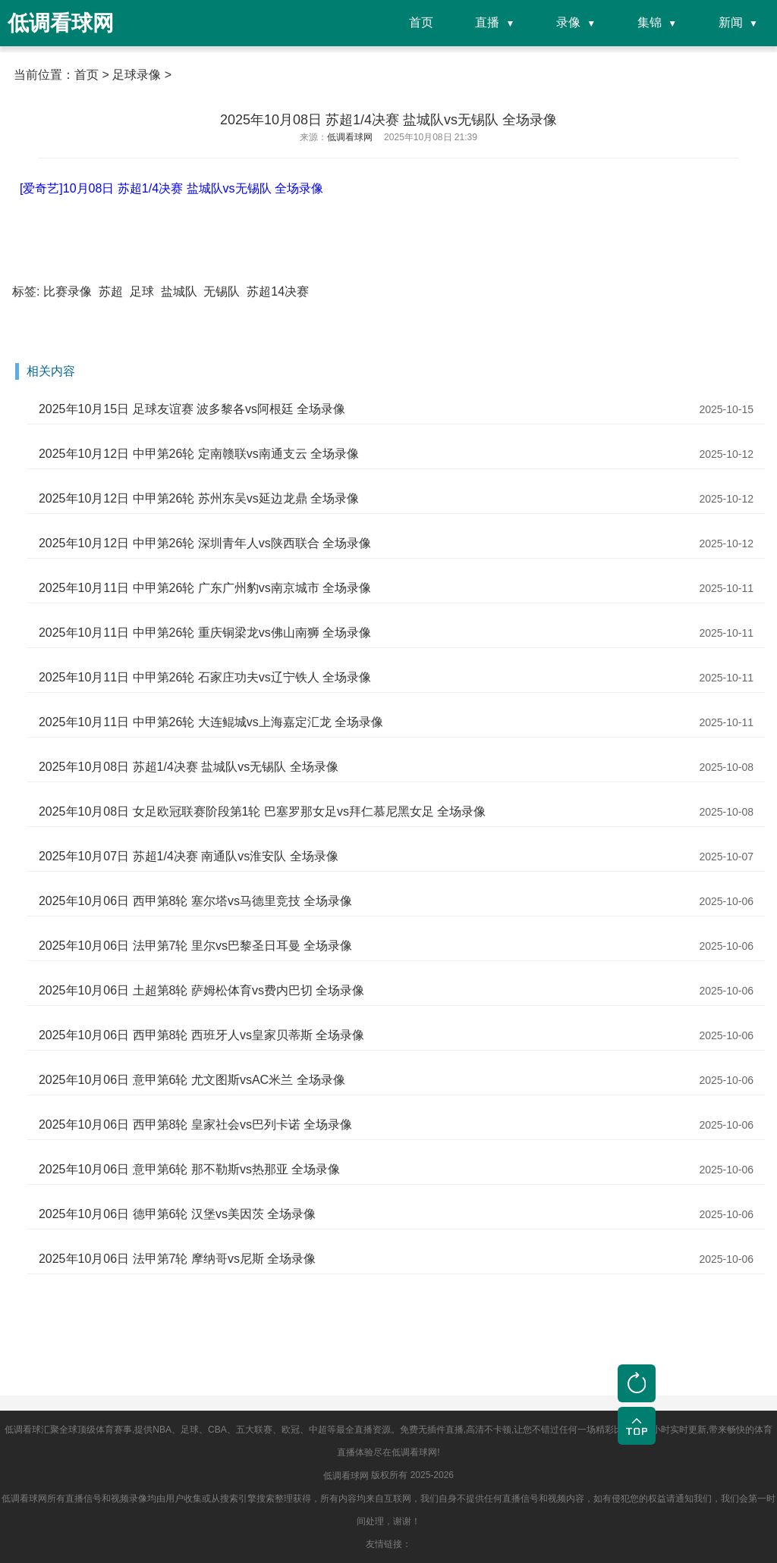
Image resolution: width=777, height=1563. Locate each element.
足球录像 (136, 74)
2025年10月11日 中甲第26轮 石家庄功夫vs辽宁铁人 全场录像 (205, 677)
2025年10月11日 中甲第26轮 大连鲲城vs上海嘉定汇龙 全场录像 (211, 722)
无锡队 (221, 291)
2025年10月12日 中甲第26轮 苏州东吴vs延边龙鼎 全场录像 (199, 498)
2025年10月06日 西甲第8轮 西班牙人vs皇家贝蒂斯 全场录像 (201, 1035)
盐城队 (179, 291)
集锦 (649, 22)
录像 (568, 22)
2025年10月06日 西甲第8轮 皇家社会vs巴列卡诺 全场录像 (195, 1124)
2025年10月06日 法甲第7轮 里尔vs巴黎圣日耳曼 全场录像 (195, 945)
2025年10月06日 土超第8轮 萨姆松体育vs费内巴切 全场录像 (201, 990)
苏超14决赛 (278, 291)
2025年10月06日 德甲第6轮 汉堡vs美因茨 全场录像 (177, 1213)
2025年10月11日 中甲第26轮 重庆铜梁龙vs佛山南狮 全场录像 (205, 632)
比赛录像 (67, 291)
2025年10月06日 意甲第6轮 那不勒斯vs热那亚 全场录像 (189, 1169)
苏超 (111, 291)
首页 (421, 22)
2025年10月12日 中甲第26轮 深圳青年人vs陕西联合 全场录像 (205, 543)
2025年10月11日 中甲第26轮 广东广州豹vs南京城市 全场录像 (205, 587)
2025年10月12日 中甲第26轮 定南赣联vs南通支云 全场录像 (199, 453)
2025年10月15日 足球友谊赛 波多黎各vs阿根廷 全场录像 (192, 408)
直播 (487, 22)
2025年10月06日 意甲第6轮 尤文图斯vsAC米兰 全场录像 (192, 1079)
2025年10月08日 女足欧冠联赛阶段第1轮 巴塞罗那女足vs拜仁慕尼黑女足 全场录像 (262, 811)
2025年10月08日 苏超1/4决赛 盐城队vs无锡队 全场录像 (188, 766)
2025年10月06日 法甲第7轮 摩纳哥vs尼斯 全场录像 (177, 1258)
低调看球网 (346, 1476)
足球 (142, 291)
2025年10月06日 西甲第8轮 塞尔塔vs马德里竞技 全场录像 (195, 900)
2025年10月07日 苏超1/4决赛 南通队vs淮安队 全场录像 (188, 856)
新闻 (731, 22)
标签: (25, 291)
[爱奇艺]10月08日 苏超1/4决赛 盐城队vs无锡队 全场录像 (171, 188)
